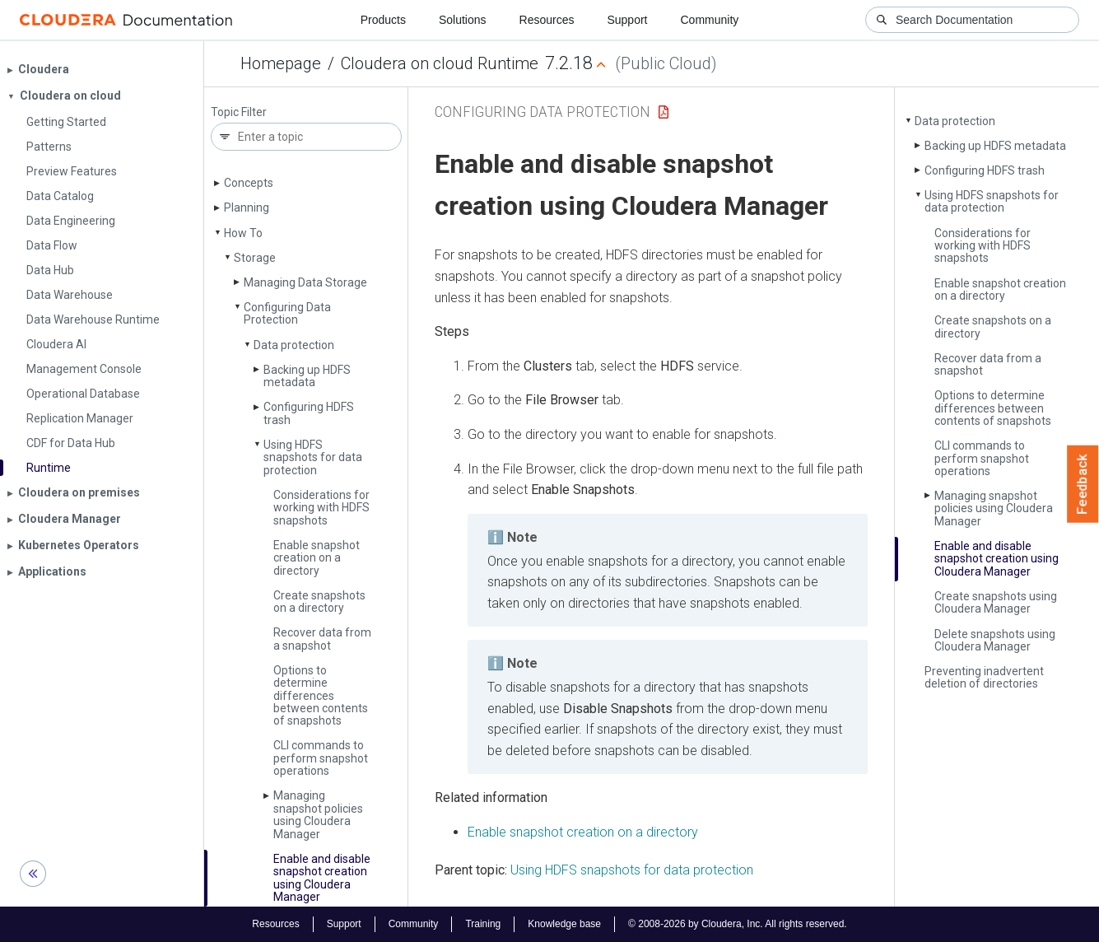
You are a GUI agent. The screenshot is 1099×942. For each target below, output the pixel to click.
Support (627, 19)
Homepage (280, 63)
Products (383, 19)
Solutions (463, 19)
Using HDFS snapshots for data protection (312, 457)
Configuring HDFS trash (308, 413)
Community (710, 19)
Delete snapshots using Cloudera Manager (994, 640)
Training (483, 924)
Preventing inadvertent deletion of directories (984, 677)
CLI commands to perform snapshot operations (320, 758)
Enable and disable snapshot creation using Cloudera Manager (321, 877)
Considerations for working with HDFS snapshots (321, 507)
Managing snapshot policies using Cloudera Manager (318, 814)
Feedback (1083, 484)
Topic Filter (239, 112)
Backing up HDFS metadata (307, 376)
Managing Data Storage (305, 282)
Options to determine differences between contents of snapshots (320, 696)
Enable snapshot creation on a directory (316, 558)
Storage (255, 257)
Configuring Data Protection (287, 313)
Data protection (294, 345)
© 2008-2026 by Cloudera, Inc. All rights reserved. (737, 924)
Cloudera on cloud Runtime (439, 63)
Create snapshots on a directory (319, 601)
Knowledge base (564, 924)
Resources (547, 19)
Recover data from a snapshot (322, 638)
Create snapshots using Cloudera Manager (995, 602)
